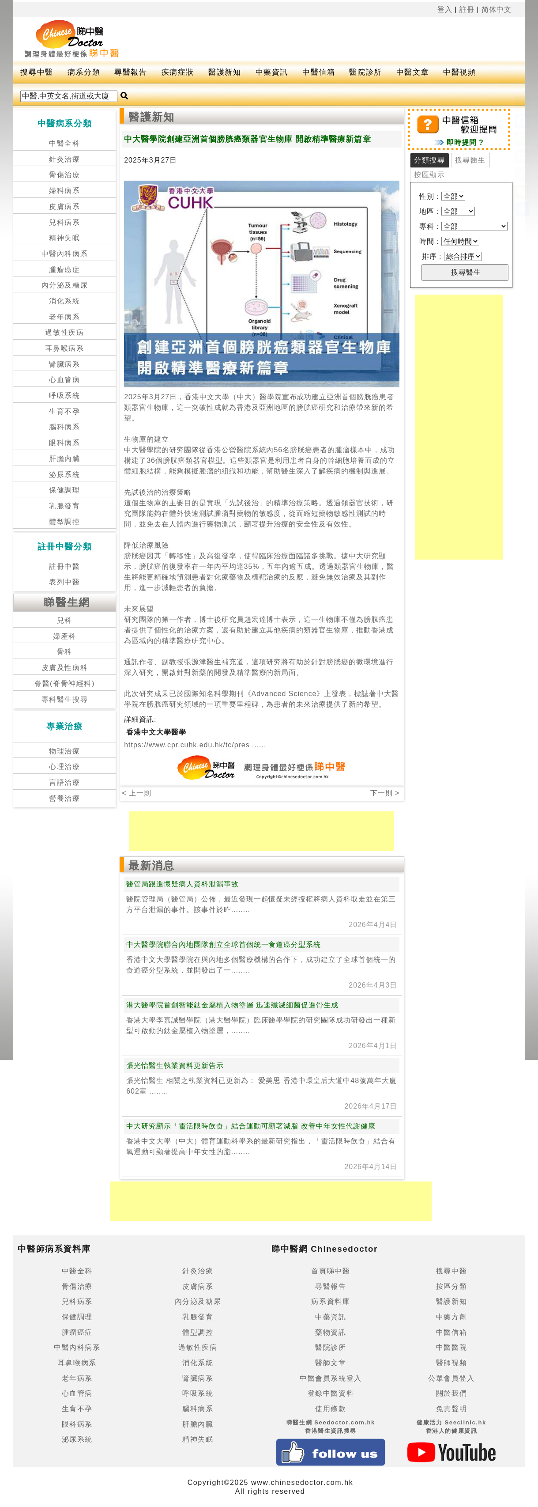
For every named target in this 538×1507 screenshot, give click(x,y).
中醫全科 (64, 143)
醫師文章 (330, 1363)
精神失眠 (64, 238)
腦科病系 (64, 427)
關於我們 (451, 1393)
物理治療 (64, 751)
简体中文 (497, 9)
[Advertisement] (337, 39)
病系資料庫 (330, 1301)
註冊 (466, 9)
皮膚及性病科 (64, 667)
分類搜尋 (429, 160)
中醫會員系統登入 (331, 1378)
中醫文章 (412, 72)
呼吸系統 (64, 395)
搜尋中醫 (36, 72)
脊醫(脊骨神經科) (64, 683)
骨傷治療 (64, 174)
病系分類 (84, 72)
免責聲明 (451, 1408)
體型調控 (64, 522)
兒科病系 (64, 222)
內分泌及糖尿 (64, 285)
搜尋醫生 (470, 160)
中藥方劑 (451, 1317)
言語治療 (64, 782)
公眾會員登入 (451, 1378)
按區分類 (451, 1286)
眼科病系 (64, 443)
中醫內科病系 (64, 253)
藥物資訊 (330, 1332)
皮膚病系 (64, 206)
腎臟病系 (64, 364)
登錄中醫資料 (331, 1393)
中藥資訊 (272, 72)
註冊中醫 (64, 566)
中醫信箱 (318, 72)
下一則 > (385, 793)
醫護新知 (224, 72)
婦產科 (64, 636)
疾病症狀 (178, 72)
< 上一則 (136, 793)
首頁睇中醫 (330, 1271)
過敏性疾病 (64, 332)
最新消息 (151, 865)
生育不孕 (64, 411)
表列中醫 (64, 582)
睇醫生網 (67, 602)
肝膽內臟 (64, 458)
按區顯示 (429, 174)
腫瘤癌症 (64, 269)
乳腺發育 (64, 506)
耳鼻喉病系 (64, 348)
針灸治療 (64, 159)
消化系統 (64, 301)
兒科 (64, 620)
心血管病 (64, 379)
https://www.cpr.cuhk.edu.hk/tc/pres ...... (195, 745)
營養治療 (64, 798)
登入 (444, 9)
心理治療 (64, 766)
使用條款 (330, 1408)
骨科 (64, 651)
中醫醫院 (451, 1347)
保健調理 (64, 490)
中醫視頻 (459, 72)
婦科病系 (64, 190)
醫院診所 (365, 72)
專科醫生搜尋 (64, 699)
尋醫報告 (130, 72)
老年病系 (64, 317)
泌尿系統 (64, 474)
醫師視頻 (451, 1363)
